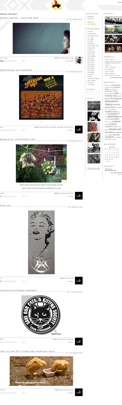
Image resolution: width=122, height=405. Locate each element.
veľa (115, 137)
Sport (89, 74)
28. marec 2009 (75, 207)
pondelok (115, 119)
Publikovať (90, 22)
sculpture (109, 126)
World (89, 84)
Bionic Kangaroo (110, 73)
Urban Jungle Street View (112, 75)
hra (112, 98)
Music (2, 58)
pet (70, 390)
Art (1, 278)
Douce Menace (109, 69)
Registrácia (90, 16)
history (107, 99)
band (69, 58)
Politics (89, 68)
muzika (59, 127)
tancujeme (117, 132)
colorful (107, 91)
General (2, 390)
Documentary (91, 46)
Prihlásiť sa (90, 18)
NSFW (2, 339)
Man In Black (69, 61)
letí (108, 109)
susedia (109, 132)
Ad (88, 31)
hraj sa (118, 98)
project (116, 121)
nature (115, 112)
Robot (89, 72)
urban (110, 135)
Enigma (89, 48)
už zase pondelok (112, 136)
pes (120, 117)
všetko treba (67, 127)
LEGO (106, 109)
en (121, 2)
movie (114, 109)
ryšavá (113, 124)
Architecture (91, 35)
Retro (89, 70)
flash (120, 93)
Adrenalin (90, 33)
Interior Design (109, 71)
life (110, 109)
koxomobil (118, 107)
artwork (107, 87)
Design (89, 43)
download (51, 127)
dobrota (115, 91)
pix (109, 119)
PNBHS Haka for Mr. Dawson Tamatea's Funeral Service (113, 62)
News (89, 62)
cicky (110, 89)
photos (106, 119)
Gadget (2, 193)
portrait (107, 121)
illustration (111, 101)
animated (109, 85)
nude (106, 117)
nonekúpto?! (114, 114)
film (117, 93)
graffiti (119, 96)
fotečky (108, 96)
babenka (111, 87)
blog (69, 193)
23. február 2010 (74, 72)
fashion (112, 93)
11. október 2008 (74, 353)
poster (111, 121)
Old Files (107, 65)
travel (106, 135)
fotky (115, 96)
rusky (107, 124)
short (115, 126)
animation (116, 85)
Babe (88, 39)
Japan (108, 104)
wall (112, 139)
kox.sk (61, 5)
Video (5, 58)
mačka (69, 339)
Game (89, 54)
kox (113, 107)
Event (89, 50)
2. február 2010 (75, 141)
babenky (116, 87)
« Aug (107, 161)
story (106, 129)
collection (114, 89)
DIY (111, 91)
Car (88, 41)
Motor (89, 58)
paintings (113, 116)
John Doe (70, 130)
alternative (62, 58)
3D (105, 85)
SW (88, 76)
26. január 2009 (75, 292)
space (119, 126)
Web (88, 82)
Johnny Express (109, 59)
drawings (107, 93)
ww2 (115, 139)
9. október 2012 (75, 19)
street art (115, 129)
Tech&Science (91, 78)
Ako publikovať (91, 24)
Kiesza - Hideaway (110, 67)
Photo (89, 66)
